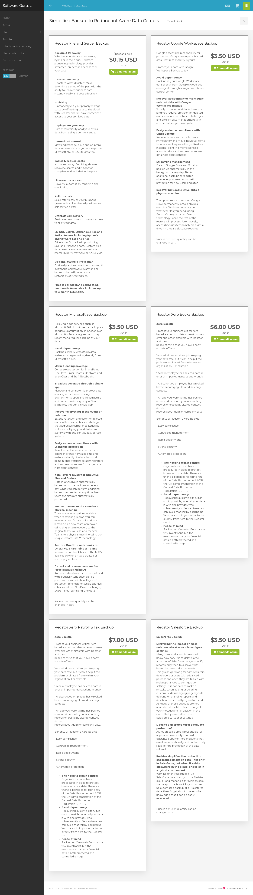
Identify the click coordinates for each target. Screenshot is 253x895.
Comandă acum (123, 71)
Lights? (15, 76)
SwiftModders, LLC (238, 888)
